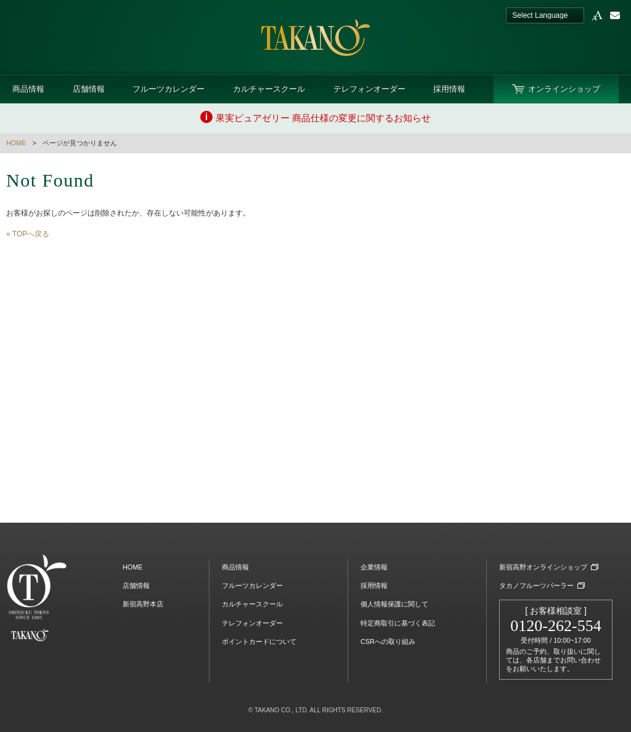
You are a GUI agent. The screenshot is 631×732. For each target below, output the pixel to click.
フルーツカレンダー (168, 89)
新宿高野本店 (143, 604)
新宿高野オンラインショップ (543, 567)
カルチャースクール (269, 89)
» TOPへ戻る (27, 234)
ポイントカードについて (259, 641)
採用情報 (449, 89)
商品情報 (28, 89)
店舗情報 (89, 89)
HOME (16, 143)
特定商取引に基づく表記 (397, 623)
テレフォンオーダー (369, 89)
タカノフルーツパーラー (536, 585)
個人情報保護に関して (394, 604)
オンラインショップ (564, 89)
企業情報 (374, 567)
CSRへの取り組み (387, 641)
